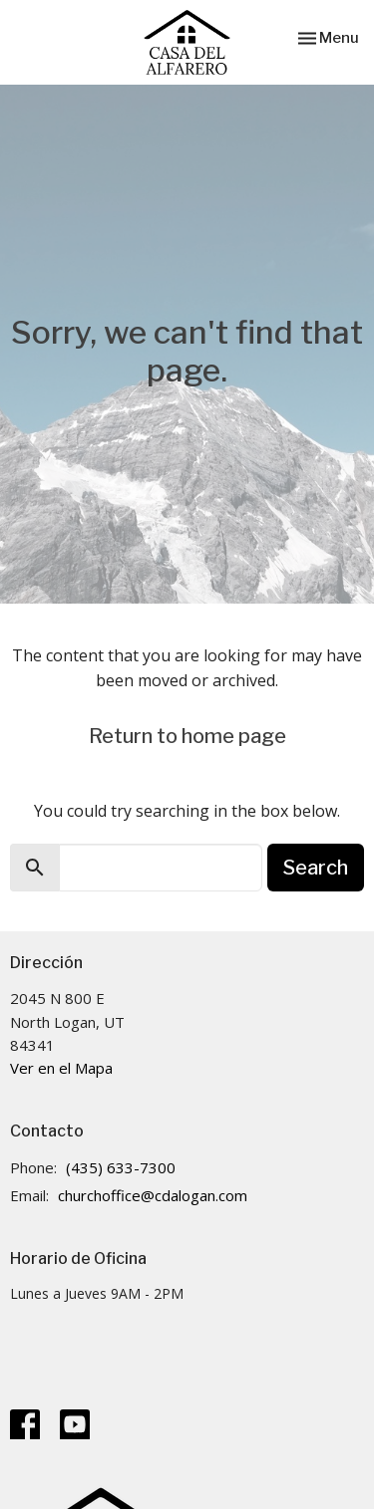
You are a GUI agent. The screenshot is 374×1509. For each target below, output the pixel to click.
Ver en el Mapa (61, 1068)
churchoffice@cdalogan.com (152, 1195)
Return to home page (187, 736)
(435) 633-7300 (121, 1167)
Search (315, 868)
